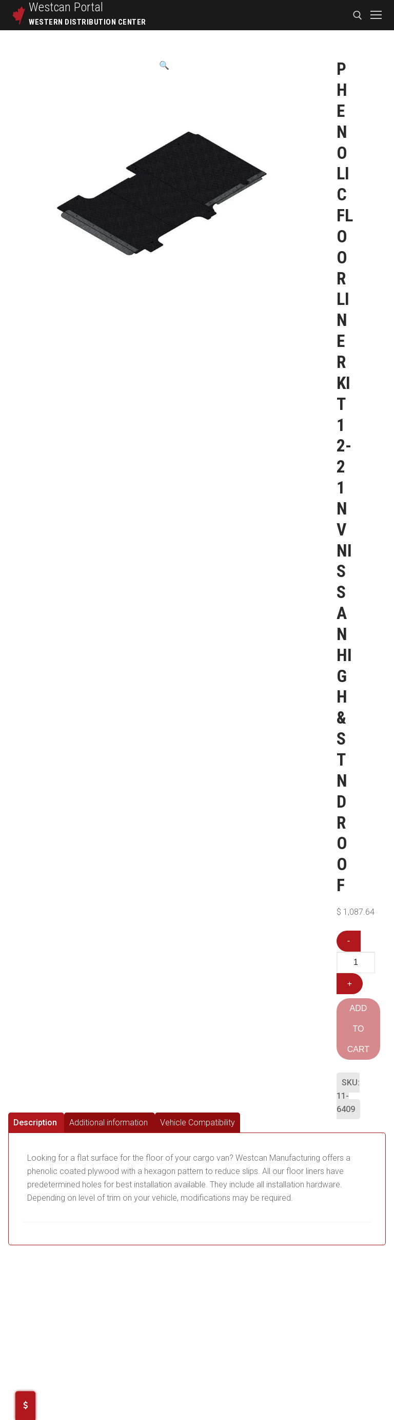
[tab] (36, 1123)
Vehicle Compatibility (197, 1122)
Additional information (108, 1122)
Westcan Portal (66, 7)
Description (35, 1122)
